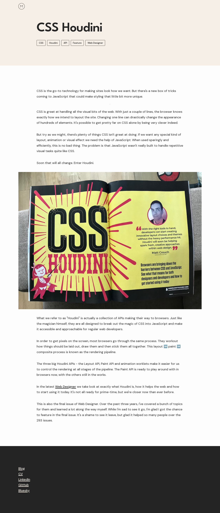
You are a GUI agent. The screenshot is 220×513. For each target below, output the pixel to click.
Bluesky (24, 490)
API (65, 43)
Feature (77, 43)
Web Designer (95, 43)
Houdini (53, 43)
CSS (41, 43)
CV (20, 474)
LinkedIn (24, 479)
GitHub (23, 485)
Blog (21, 468)
